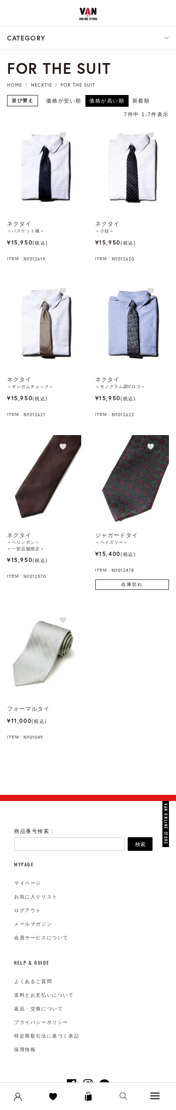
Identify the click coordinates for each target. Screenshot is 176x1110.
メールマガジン (33, 924)
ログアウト (27, 910)
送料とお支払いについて (44, 995)
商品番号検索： (34, 831)
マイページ (27, 883)
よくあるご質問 (33, 981)
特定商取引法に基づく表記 (46, 1036)
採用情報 (25, 1049)
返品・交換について (38, 1008)
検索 (140, 844)
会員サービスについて (41, 937)
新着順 (141, 100)
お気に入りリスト (36, 896)
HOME (14, 85)
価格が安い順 (64, 100)
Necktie (41, 85)
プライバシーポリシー (41, 1022)
